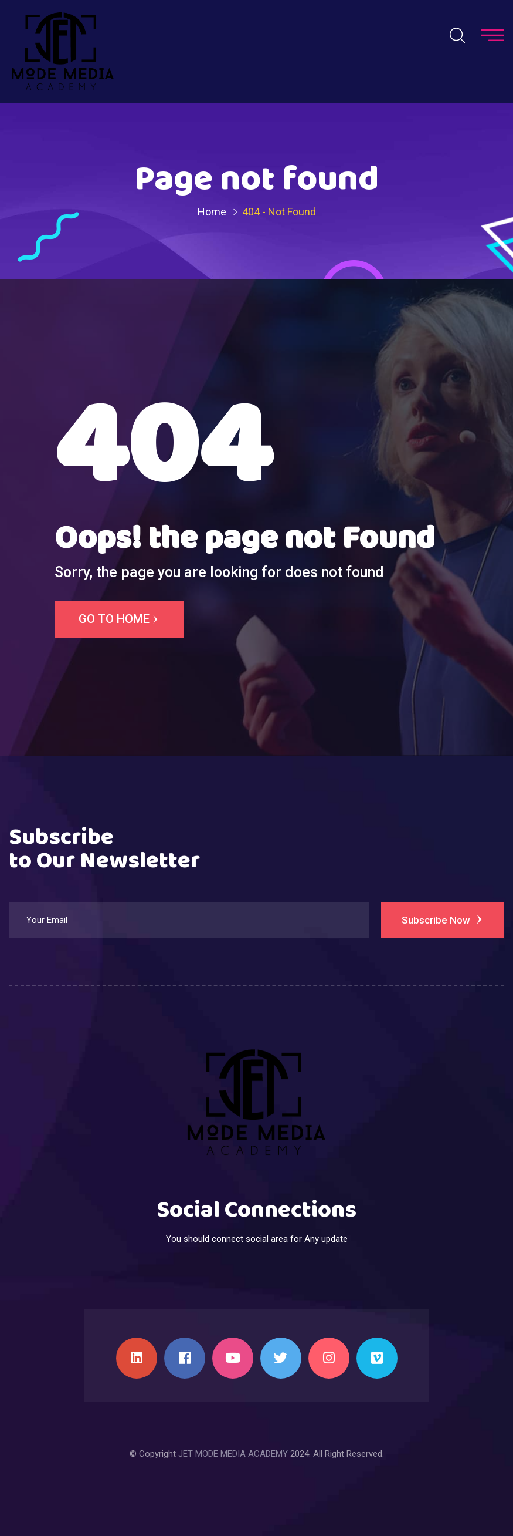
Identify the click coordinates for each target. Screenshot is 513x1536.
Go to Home (119, 619)
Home (212, 212)
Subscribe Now (443, 919)
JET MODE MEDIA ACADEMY (233, 1454)
